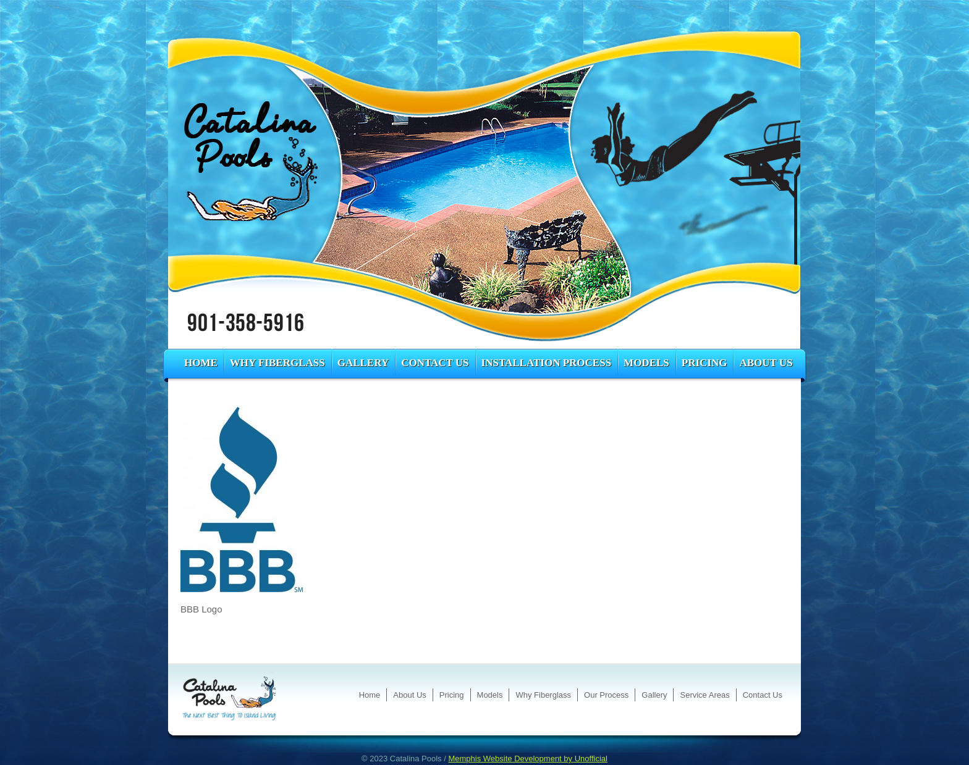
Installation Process (546, 363)
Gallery (363, 363)
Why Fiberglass (277, 363)
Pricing (704, 363)
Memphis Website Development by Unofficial (527, 758)
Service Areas (704, 695)
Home (201, 363)
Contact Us (434, 363)
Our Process (606, 695)
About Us (765, 363)
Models (646, 363)
